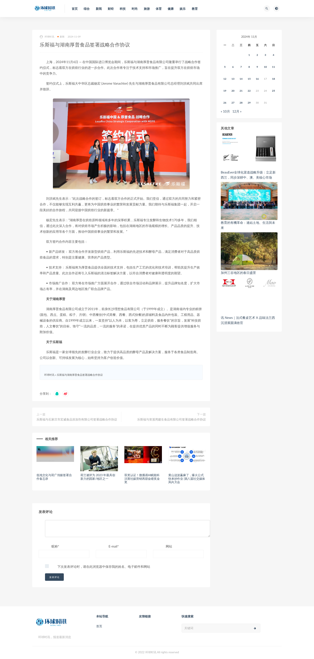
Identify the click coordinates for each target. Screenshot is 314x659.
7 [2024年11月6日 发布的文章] (241, 66)
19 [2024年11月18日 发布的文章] (224, 90)
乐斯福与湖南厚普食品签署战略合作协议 (80, 374)
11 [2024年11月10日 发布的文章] (273, 66)
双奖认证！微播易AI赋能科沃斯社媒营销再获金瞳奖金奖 (142, 478)
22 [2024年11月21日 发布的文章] (249, 90)
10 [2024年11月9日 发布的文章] (265, 66)
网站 (169, 546)
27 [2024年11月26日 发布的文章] (232, 102)
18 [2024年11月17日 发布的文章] (273, 78)
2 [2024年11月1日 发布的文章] (257, 54)
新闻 (60, 36)
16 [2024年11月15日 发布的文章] (257, 78)
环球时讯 (47, 36)
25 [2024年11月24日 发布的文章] (273, 90)
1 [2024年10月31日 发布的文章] (249, 54)
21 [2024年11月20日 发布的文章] (241, 90)
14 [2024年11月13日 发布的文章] (241, 78)
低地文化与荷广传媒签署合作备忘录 (54, 476)
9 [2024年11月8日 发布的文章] (257, 66)
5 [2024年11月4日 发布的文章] (225, 66)
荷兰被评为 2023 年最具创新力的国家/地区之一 (97, 476)
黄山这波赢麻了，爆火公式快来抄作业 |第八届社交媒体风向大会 (186, 478)
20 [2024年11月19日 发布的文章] (232, 90)
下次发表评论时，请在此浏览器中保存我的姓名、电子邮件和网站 (103, 566)
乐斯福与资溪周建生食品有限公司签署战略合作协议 (171, 419)
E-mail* (114, 546)
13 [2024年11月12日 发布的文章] (232, 78)
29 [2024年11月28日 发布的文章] (249, 102)
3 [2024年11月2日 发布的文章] (265, 54)
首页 (99, 626)
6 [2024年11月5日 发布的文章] (233, 66)
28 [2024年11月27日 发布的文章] (241, 102)
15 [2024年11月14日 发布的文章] (249, 78)
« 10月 (225, 111)
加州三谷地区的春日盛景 (238, 273)
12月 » (236, 111)
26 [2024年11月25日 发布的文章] (224, 102)
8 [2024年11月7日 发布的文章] (249, 66)
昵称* (55, 546)
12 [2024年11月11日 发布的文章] (224, 78)
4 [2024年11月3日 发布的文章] (273, 54)
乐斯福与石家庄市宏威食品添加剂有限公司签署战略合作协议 (76, 419)
